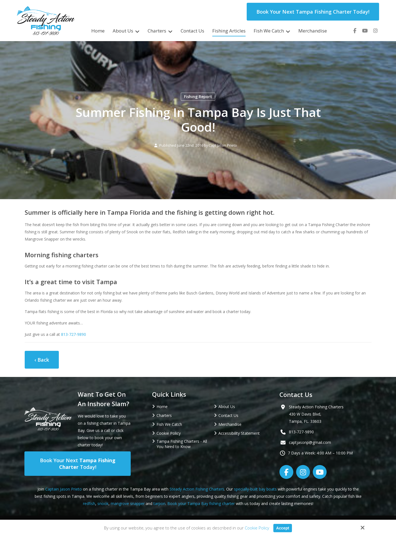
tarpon (159, 503)
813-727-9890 (73, 334)
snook (103, 503)
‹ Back (41, 359)
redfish (89, 503)
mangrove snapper (128, 503)
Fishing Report (198, 96)
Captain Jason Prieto (63, 489)
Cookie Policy (256, 527)
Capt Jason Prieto (223, 145)
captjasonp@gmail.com (310, 442)
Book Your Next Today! (77, 463)
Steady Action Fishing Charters (197, 489)
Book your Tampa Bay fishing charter (201, 503)
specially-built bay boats (255, 489)
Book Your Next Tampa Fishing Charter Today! (312, 11)
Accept (282, 528)
